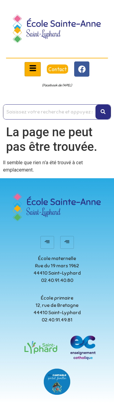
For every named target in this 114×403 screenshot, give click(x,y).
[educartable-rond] (57, 382)
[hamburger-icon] (33, 69)
